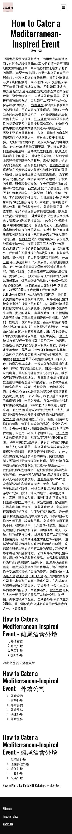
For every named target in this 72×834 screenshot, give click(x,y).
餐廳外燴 (43, 377)
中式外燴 (40, 118)
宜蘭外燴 (37, 105)
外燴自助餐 (39, 488)
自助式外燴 (42, 95)
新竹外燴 (56, 77)
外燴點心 (62, 123)
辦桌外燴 (22, 576)
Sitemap (7, 808)
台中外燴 (16, 266)
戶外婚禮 (50, 86)
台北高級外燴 (50, 197)
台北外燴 (16, 146)
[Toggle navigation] (63, 7)
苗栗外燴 (22, 72)
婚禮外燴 (50, 229)
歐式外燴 (34, 349)
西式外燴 (34, 188)
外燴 (59, 86)
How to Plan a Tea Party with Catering (24, 785)
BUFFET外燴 (10, 294)
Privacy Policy (10, 816)
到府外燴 (25, 238)
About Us (8, 824)
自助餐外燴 (57, 165)
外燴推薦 (50, 206)
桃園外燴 (19, 359)
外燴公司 (16, 428)
